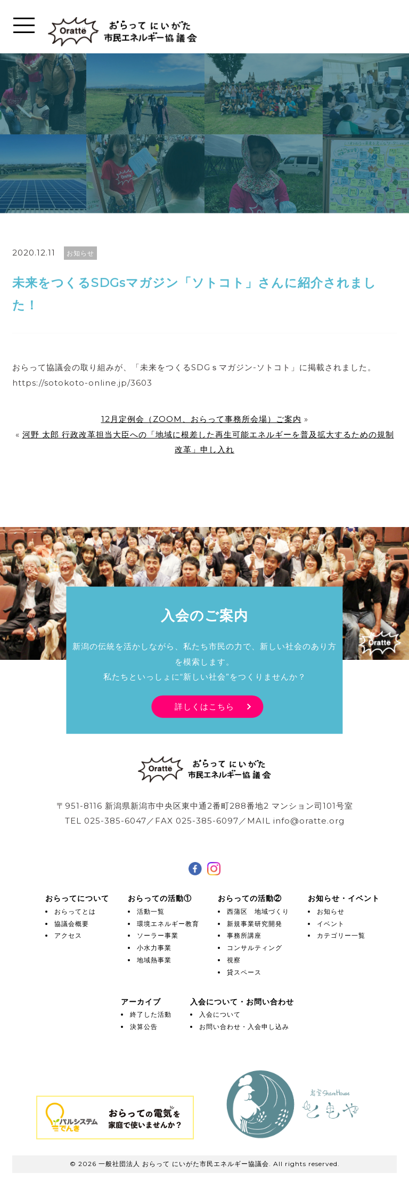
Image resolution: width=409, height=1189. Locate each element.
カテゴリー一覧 (341, 935)
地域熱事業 (154, 960)
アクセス (68, 935)
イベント (331, 924)
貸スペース (244, 972)
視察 (234, 960)
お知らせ (331, 911)
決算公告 (144, 1027)
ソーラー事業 (157, 935)
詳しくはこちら (204, 706)
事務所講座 (244, 935)
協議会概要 (71, 924)
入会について (220, 1014)
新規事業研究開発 (254, 924)
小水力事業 (154, 948)
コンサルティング (254, 948)
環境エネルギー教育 (168, 924)
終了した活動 (150, 1014)
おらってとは (75, 911)
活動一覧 (151, 911)
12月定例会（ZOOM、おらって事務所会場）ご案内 (201, 419)
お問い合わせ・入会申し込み (244, 1027)
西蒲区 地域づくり (258, 911)
